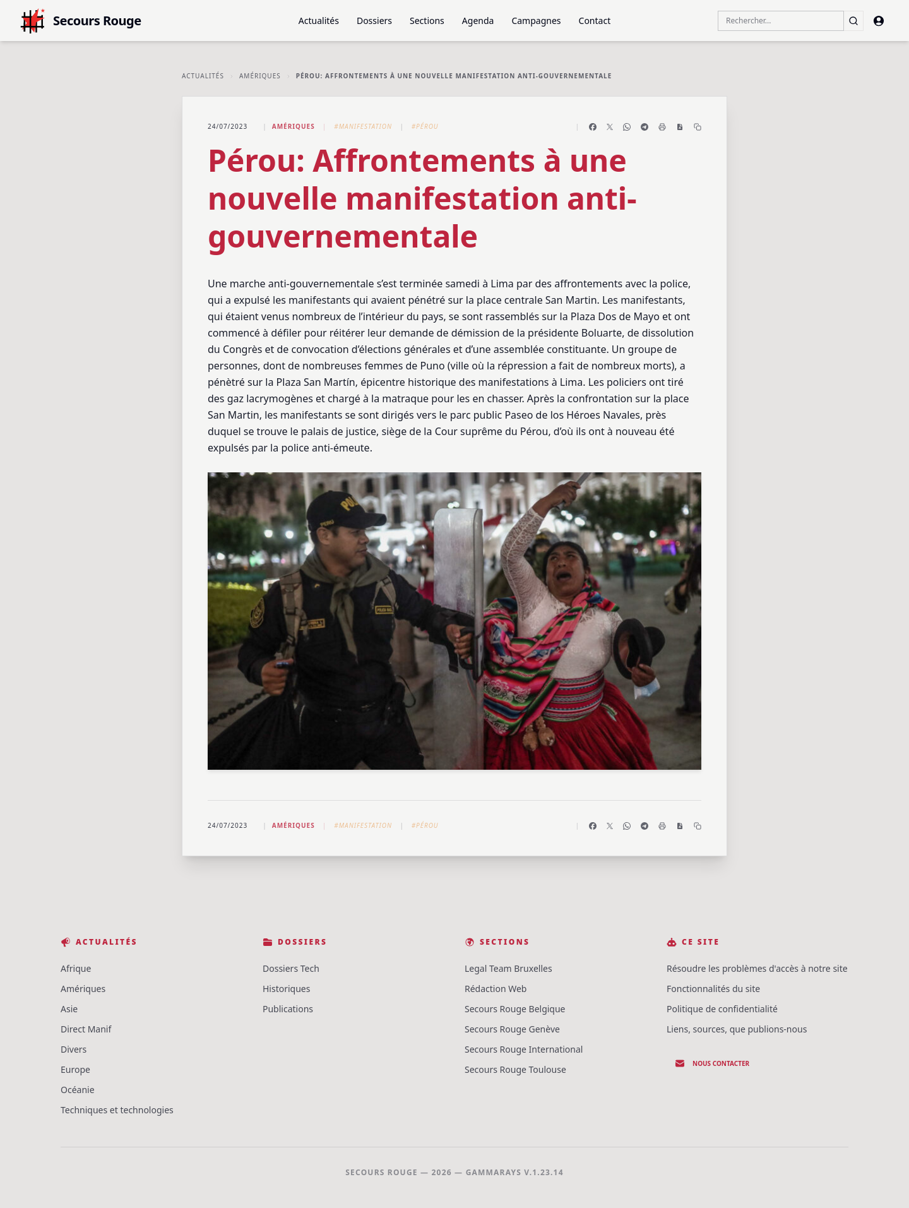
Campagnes (536, 21)
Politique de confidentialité (722, 1009)
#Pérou (425, 126)
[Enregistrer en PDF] (680, 127)
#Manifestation (363, 126)
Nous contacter (712, 1063)
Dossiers (374, 21)
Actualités (319, 21)
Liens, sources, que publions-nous (737, 1029)
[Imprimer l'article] (662, 127)
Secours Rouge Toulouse (515, 1069)
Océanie (78, 1090)
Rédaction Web (495, 989)
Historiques (286, 989)
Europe (75, 1069)
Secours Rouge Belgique (515, 1009)
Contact (595, 21)
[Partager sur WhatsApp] (627, 127)
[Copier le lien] (697, 127)
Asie (69, 1009)
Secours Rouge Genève (512, 1029)
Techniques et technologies (117, 1110)
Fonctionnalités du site (713, 989)
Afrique (76, 968)
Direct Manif (86, 1029)
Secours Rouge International (524, 1049)
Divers (73, 1049)
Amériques (260, 75)
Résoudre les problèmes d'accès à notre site (757, 968)
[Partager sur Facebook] (593, 127)
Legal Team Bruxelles (508, 968)
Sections (427, 21)
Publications (288, 1009)
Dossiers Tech (291, 968)
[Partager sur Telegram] (644, 127)
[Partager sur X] (610, 127)
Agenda (478, 21)
